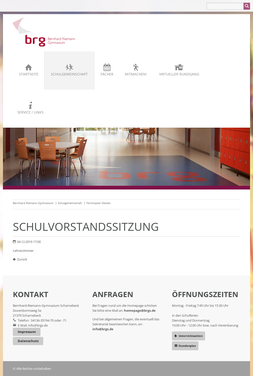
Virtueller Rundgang (179, 74)
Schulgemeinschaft (69, 74)
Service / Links (30, 112)
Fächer (107, 74)
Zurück (22, 259)
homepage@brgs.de (140, 310)
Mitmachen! (136, 74)
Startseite (28, 74)
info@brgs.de (38, 325)
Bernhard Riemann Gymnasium (33, 203)
